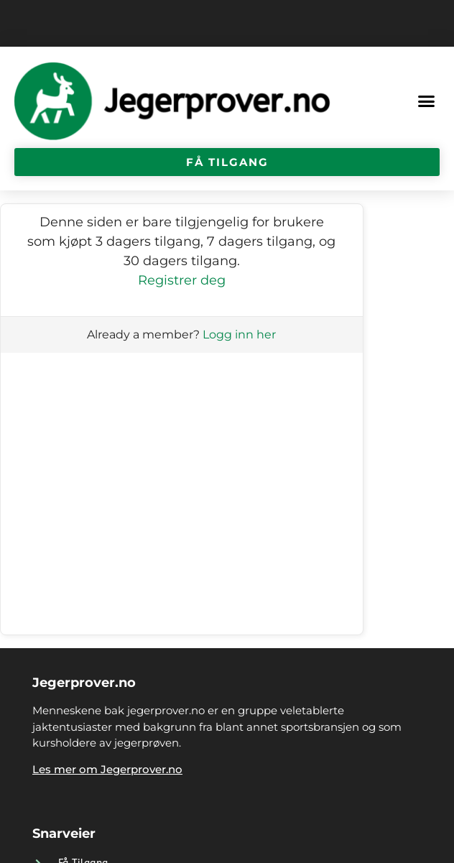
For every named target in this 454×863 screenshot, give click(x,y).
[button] (426, 101)
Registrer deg (182, 280)
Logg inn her (239, 334)
